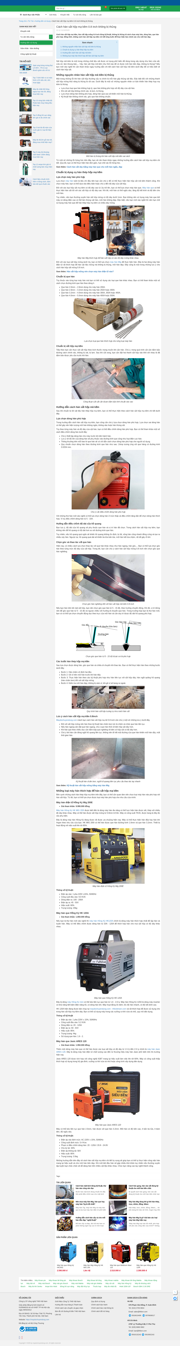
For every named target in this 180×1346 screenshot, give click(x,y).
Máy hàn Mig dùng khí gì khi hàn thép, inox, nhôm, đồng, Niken (144, 1203)
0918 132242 (155, 8)
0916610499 (135, 1315)
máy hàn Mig (115, 262)
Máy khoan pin (40, 1280)
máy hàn (69, 181)
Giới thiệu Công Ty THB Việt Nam (68, 1301)
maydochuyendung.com (100, 1009)
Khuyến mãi (25, 31)
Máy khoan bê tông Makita (131, 1280)
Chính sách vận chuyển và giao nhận (69, 1308)
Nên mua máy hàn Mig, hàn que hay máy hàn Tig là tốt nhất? (90, 1203)
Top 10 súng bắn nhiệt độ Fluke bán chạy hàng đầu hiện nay (42, 103)
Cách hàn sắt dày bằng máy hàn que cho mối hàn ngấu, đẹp (94, 167)
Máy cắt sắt (110, 1283)
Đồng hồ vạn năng (67, 1286)
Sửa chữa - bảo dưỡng (29, 48)
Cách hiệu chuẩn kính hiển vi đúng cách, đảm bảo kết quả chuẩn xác (41, 181)
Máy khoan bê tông (94, 1280)
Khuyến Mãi (64, 15)
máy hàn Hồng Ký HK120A (101, 921)
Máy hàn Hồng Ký (124, 1283)
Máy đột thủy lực (83, 1286)
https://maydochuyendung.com (37, 1320)
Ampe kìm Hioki (51, 1286)
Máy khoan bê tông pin (57, 1280)
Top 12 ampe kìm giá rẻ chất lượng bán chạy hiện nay (42, 166)
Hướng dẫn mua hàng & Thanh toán (68, 1305)
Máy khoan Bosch (76, 1280)
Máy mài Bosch (44, 1283)
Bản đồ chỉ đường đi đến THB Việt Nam (70, 1311)
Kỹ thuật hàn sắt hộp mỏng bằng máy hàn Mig (88, 785)
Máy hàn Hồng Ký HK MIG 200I (70, 810)
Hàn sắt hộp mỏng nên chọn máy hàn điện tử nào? (90, 271)
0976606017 (148, 1315)
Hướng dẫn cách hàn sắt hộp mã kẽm (77, 53)
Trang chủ (23, 21)
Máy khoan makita (111, 1280)
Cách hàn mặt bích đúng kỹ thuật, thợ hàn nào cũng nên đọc (91, 1187)
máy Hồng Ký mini (75, 1002)
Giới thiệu (53, 15)
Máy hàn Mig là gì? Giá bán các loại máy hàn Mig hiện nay (143, 1219)
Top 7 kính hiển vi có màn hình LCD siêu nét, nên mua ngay (42, 80)
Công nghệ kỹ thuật (28, 54)
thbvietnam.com (119, 1009)
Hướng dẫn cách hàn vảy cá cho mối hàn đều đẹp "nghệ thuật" (90, 1219)
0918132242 (135, 1334)
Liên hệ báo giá (95, 15)
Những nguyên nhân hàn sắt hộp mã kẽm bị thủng (82, 47)
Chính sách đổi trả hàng (100, 1311)
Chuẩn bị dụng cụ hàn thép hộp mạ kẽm (78, 50)
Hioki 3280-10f (124, 1286)
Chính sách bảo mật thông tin (102, 1308)
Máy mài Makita (77, 1283)
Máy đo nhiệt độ (110, 1286)
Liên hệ (58, 1315)
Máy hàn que (148, 188)
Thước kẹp (97, 1286)
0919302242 (148, 1334)
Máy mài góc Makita (94, 1283)
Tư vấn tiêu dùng (79, 15)
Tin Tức (31, 21)
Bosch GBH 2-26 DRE (141, 1286)
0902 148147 (141, 8)
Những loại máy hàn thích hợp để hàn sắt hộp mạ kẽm (83, 56)
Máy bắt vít (31, 1283)
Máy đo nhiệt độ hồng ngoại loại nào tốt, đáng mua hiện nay (42, 91)
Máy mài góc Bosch (60, 1283)
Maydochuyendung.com (66, 720)
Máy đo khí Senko (35, 1286)
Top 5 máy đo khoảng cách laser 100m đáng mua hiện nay (41, 154)
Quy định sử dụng (98, 1301)
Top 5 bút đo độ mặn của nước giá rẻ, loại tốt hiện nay (42, 130)
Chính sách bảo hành (99, 1305)
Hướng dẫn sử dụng (42, 21)
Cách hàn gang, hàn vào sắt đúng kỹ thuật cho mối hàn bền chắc (143, 1187)
